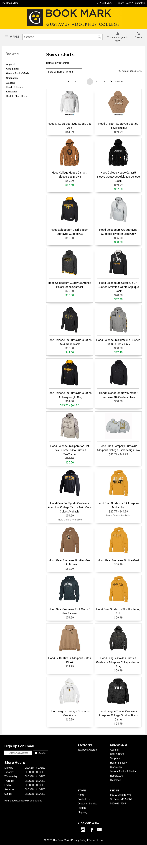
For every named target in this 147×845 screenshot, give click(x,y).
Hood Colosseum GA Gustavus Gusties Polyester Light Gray (118, 215)
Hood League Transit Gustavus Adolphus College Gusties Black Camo (118, 699)
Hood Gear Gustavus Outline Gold (118, 544)
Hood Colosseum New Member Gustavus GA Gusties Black (118, 379)
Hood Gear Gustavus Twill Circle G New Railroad (70, 595)
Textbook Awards (87, 749)
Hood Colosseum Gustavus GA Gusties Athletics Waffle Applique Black (118, 271)
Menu (14, 37)
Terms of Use (95, 840)
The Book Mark (10, 3)
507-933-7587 (104, 3)
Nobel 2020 (116, 775)
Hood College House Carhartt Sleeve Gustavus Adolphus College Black (118, 160)
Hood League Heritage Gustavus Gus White (70, 697)
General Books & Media (123, 771)
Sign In (117, 40)
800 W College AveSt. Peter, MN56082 (121, 797)
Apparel (10, 64)
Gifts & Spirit (12, 68)
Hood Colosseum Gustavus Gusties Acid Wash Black (70, 326)
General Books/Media (17, 73)
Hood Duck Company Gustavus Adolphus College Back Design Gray (118, 432)
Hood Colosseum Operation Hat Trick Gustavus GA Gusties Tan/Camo (70, 434)
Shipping (82, 812)
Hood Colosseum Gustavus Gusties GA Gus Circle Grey (118, 326)
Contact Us (84, 799)
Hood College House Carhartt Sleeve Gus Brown (70, 158)
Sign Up (40, 753)
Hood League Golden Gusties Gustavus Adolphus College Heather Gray (118, 646)
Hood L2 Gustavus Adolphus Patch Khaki (69, 644)
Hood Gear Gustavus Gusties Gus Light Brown (70, 546)
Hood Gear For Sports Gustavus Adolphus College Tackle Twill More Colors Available (69, 491)
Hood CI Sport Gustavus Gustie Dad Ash (69, 109)
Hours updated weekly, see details (23, 800)
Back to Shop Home (17, 96)
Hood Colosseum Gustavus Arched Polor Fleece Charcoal (69, 269)
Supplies (10, 82)
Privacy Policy (78, 840)
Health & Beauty (14, 87)
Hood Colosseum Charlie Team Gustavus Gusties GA (70, 215)
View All (119, 81)
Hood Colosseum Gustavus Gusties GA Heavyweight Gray (70, 379)
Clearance (11, 91)
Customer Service (87, 803)
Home (49, 62)
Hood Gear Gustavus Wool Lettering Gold (118, 595)
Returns (82, 807)
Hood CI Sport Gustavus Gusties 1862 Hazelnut (118, 109)
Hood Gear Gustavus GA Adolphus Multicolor (118, 489)
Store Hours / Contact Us (131, 3)
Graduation (12, 78)
